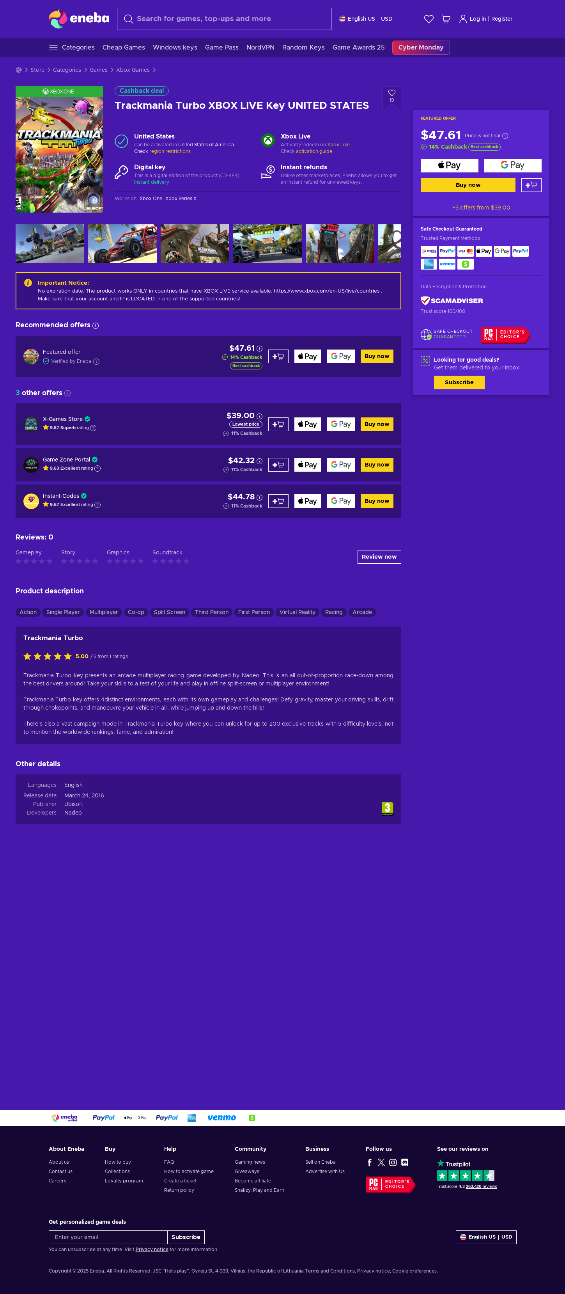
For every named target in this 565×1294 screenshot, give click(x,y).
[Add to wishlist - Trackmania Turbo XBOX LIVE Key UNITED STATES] (392, 98)
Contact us (61, 1171)
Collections (117, 1171)
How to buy (118, 1162)
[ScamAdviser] (452, 301)
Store (37, 70)
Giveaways (247, 1171)
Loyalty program (124, 1181)
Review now (379, 557)
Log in (472, 19)
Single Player (63, 612)
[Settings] (366, 19)
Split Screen (169, 612)
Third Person (211, 612)
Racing (334, 612)
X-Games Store (63, 419)
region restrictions (170, 151)
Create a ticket (180, 1181)
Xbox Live (338, 144)
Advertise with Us (325, 1171)
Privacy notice (152, 1249)
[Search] (224, 19)
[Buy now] (449, 165)
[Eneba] (79, 18)
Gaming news (250, 1162)
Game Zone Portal (66, 460)
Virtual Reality (297, 612)
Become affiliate (253, 1181)
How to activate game (189, 1171)
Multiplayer (104, 612)
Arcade (362, 612)
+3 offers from (481, 208)
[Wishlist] (428, 19)
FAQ (169, 1162)
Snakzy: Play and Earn (259, 1190)
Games (99, 70)
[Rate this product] (49, 657)
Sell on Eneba (320, 1162)
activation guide (314, 151)
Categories (67, 70)
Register (502, 19)
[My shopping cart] (446, 19)
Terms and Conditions (330, 1271)
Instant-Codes (61, 496)
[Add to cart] (531, 185)
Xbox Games (133, 70)
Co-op (136, 612)
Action (28, 612)
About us (59, 1162)
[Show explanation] (93, 428)
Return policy (179, 1190)
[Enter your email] (108, 1237)
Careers (57, 1181)
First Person (254, 612)
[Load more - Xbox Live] (268, 141)
